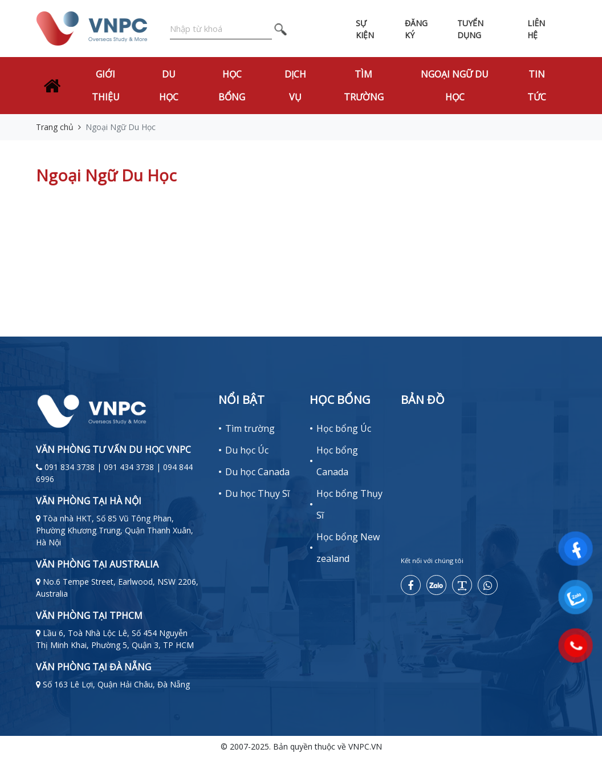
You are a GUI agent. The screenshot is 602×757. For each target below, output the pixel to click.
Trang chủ (55, 127)
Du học (168, 85)
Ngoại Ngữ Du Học (455, 85)
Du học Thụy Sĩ (257, 493)
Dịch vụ (295, 85)
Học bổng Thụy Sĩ (349, 504)
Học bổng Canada (337, 461)
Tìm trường (364, 85)
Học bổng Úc (343, 428)
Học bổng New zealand (348, 548)
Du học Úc (247, 450)
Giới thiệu (106, 85)
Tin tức (536, 85)
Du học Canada (257, 471)
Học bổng (231, 85)
